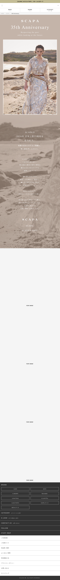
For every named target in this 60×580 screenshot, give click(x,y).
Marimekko (45, 493)
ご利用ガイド (5, 543)
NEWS (10, 10)
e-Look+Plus (44, 498)
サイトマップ (5, 573)
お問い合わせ (5, 568)
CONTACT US (10, 523)
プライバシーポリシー (7, 563)
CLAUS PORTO (15, 503)
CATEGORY (50, 10)
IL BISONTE (15, 493)
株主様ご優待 (5, 548)
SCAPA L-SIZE (29, 230)
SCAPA (7, 13)
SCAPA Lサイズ (45, 503)
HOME (2, 13)
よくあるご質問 (5, 553)
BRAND (30, 10)
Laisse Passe (15, 498)
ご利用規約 (4, 538)
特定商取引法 (5, 558)
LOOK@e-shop (30, 5)
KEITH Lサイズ (15, 507)
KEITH (44, 489)
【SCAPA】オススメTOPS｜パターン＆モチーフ (30, 1)
